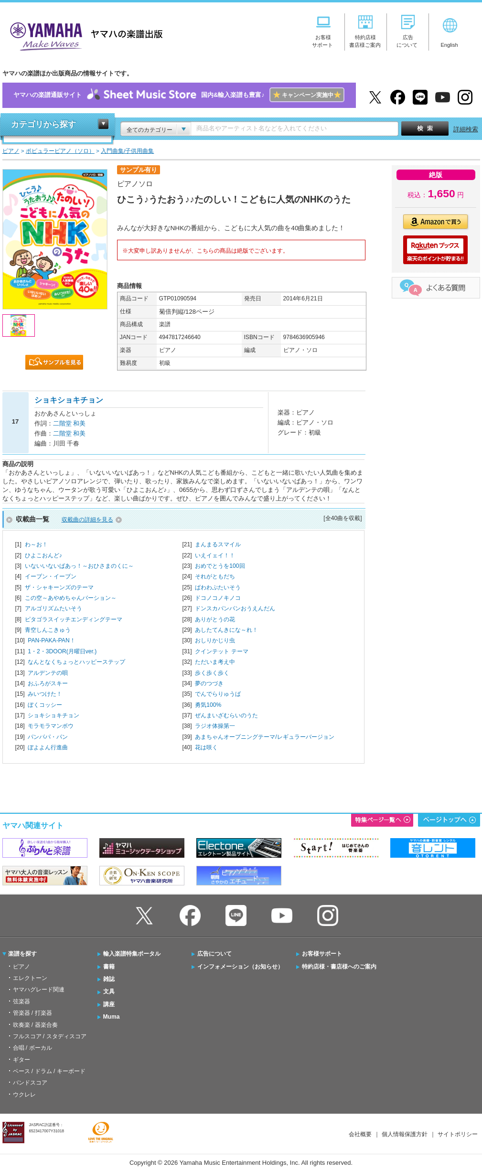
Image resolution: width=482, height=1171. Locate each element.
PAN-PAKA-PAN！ (51, 640)
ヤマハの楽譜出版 (83, 35)
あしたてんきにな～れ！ (226, 630)
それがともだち (215, 576)
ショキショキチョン (53, 715)
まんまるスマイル (218, 544)
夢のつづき (209, 683)
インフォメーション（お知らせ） (240, 966)
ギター (21, 1059)
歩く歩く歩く (212, 673)
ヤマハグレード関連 (38, 989)
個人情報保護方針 (405, 1134)
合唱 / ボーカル (32, 1047)
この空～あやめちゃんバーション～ (71, 598)
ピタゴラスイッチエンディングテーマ (73, 619)
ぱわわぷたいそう (218, 587)
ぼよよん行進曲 (48, 747)
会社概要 (360, 1134)
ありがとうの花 (215, 619)
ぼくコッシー (45, 705)
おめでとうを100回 (220, 566)
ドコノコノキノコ (218, 598)
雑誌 (109, 979)
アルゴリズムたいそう (53, 608)
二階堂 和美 (69, 423)
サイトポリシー (458, 1134)
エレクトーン (30, 978)
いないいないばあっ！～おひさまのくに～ (79, 566)
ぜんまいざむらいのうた (226, 715)
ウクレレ (24, 1094)
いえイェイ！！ (215, 555)
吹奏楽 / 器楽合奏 (35, 1025)
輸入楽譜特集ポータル (132, 953)
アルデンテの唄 (48, 673)
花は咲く (206, 747)
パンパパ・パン (48, 737)
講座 (109, 1004)
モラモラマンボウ (51, 726)
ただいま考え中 (215, 662)
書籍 (109, 966)
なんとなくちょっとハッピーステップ (76, 662)
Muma (111, 1016)
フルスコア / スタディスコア (49, 1036)
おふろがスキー (48, 683)
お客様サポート (322, 953)
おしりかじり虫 (215, 640)
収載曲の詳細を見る (87, 519)
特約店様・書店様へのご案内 (339, 966)
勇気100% (208, 705)
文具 (109, 991)
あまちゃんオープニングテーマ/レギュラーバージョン (264, 737)
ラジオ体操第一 (215, 726)
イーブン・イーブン (50, 576)
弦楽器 (21, 1001)
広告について (214, 953)
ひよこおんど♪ (43, 555)
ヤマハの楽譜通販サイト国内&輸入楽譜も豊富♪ (178, 95)
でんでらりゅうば (218, 694)
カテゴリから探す (43, 124)
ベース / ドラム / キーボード (49, 1071)
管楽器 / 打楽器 (32, 1013)
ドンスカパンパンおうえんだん (235, 608)
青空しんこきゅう (48, 630)
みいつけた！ (45, 694)
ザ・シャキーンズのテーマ (59, 587)
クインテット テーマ (221, 651)
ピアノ (21, 966)
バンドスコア (30, 1082)
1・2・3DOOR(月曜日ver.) (62, 651)
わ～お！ (36, 544)
